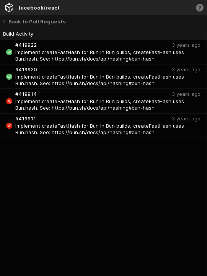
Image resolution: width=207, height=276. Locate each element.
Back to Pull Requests (34, 21)
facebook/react (39, 8)
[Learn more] (199, 7)
